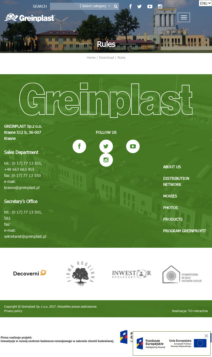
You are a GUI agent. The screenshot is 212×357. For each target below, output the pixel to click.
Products (172, 219)
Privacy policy (13, 311)
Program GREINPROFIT (184, 230)
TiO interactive (198, 311)
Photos (170, 207)
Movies (170, 196)
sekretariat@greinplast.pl (25, 236)
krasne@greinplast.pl (21, 187)
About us (172, 166)
